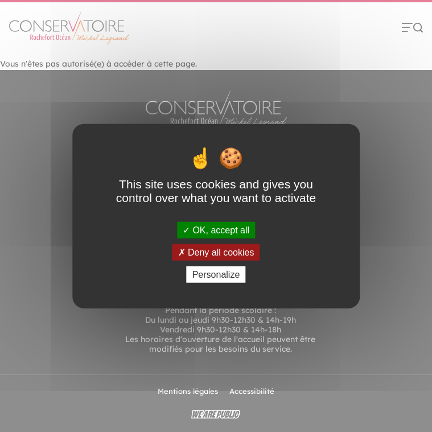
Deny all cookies (216, 252)
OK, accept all (216, 229)
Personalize (216, 274)
